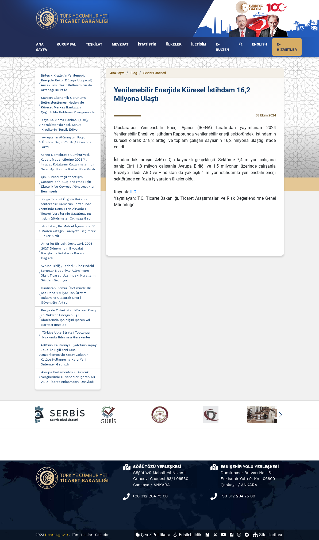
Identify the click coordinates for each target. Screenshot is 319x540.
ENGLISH (259, 44)
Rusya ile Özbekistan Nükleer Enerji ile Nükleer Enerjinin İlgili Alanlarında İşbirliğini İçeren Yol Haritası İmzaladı (69, 317)
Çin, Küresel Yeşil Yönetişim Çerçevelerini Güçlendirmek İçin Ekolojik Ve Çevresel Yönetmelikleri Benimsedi (68, 184)
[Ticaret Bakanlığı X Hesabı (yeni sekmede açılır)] (215, 535)
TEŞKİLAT (94, 44)
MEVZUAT (120, 44)
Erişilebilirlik (187, 534)
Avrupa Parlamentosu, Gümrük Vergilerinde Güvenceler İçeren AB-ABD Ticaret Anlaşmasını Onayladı (69, 377)
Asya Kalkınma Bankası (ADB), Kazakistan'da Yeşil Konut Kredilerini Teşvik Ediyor (64, 124)
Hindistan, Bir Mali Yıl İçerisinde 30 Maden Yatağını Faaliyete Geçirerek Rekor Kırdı (68, 231)
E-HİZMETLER (287, 47)
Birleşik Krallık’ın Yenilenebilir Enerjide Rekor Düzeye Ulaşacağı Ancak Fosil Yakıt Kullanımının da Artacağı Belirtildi (66, 83)
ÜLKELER (174, 44)
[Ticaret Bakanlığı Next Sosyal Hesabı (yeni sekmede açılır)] (207, 535)
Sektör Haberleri (154, 73)
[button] (280, 415)
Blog (133, 73)
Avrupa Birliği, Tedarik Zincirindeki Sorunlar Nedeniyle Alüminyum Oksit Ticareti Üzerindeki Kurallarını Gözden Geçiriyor (68, 273)
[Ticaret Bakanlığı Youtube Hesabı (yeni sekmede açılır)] (223, 535)
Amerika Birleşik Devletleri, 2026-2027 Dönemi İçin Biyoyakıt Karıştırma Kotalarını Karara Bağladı (67, 251)
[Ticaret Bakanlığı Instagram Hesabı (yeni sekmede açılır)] (239, 535)
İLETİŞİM (198, 44)
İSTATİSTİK (147, 44)
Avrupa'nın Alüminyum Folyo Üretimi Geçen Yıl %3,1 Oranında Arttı (66, 142)
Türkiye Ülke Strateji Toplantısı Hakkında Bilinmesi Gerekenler (66, 335)
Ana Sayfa (117, 73)
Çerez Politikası (153, 534)
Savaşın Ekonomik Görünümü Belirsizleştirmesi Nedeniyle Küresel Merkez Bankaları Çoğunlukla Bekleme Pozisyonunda (68, 105)
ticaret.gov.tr (56, 535)
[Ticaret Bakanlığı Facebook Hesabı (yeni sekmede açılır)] (231, 535)
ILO (133, 191)
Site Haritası (267, 534)
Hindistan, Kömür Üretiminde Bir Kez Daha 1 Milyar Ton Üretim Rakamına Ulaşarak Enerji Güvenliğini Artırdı (66, 295)
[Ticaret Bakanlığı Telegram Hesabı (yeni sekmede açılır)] (247, 535)
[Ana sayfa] (72, 18)
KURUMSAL (66, 44)
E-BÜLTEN (222, 47)
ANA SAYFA (41, 47)
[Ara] (240, 44)
